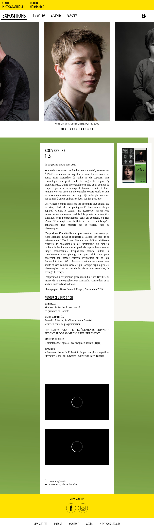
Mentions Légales (110, 523)
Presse (58, 523)
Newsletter (40, 523)
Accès (89, 523)
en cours (39, 16)
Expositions (14, 16)
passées (72, 16)
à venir (56, 16)
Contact (74, 523)
